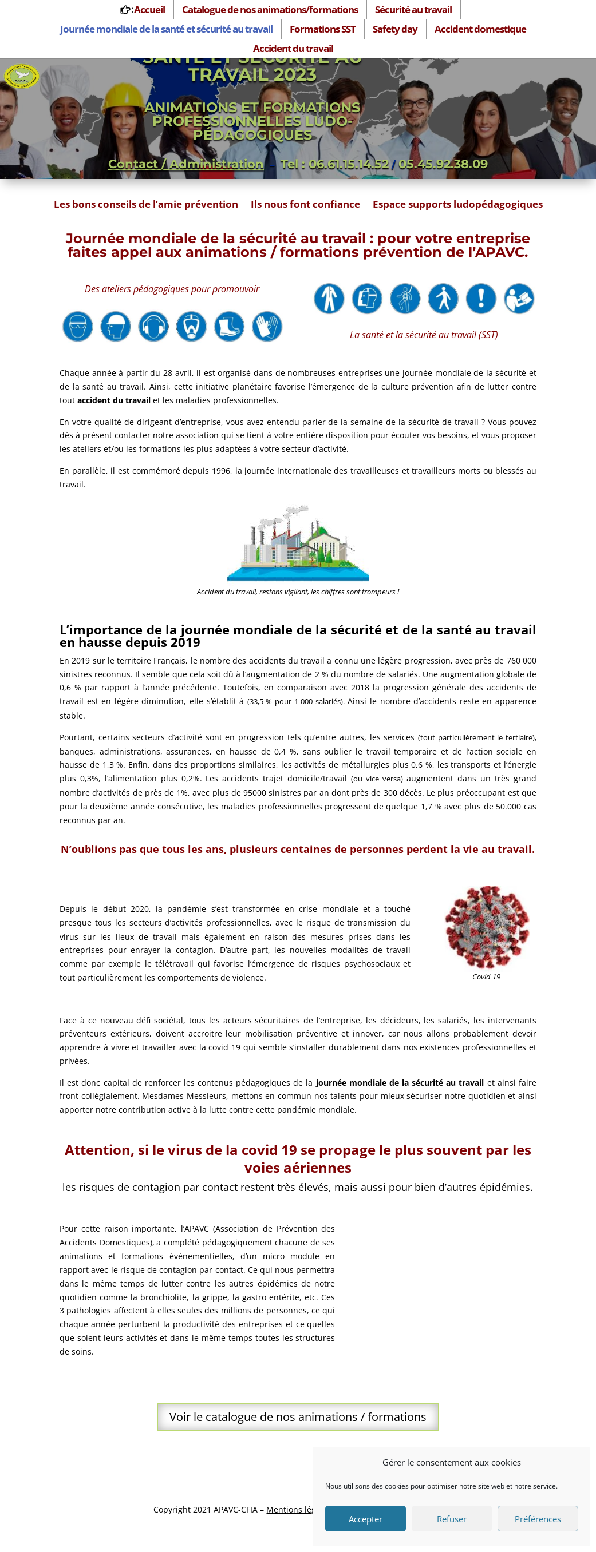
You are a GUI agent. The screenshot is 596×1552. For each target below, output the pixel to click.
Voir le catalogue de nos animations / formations (298, 1416)
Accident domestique (480, 28)
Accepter (365, 1519)
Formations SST (323, 28)
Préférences (538, 1519)
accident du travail (114, 400)
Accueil (149, 9)
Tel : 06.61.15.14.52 (335, 164)
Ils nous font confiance (305, 205)
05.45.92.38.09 (443, 164)
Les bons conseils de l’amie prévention (146, 205)
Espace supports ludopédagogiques (458, 205)
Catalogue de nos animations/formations (270, 9)
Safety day (395, 28)
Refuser (452, 1519)
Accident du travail (293, 48)
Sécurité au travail (413, 9)
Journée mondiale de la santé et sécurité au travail (166, 28)
